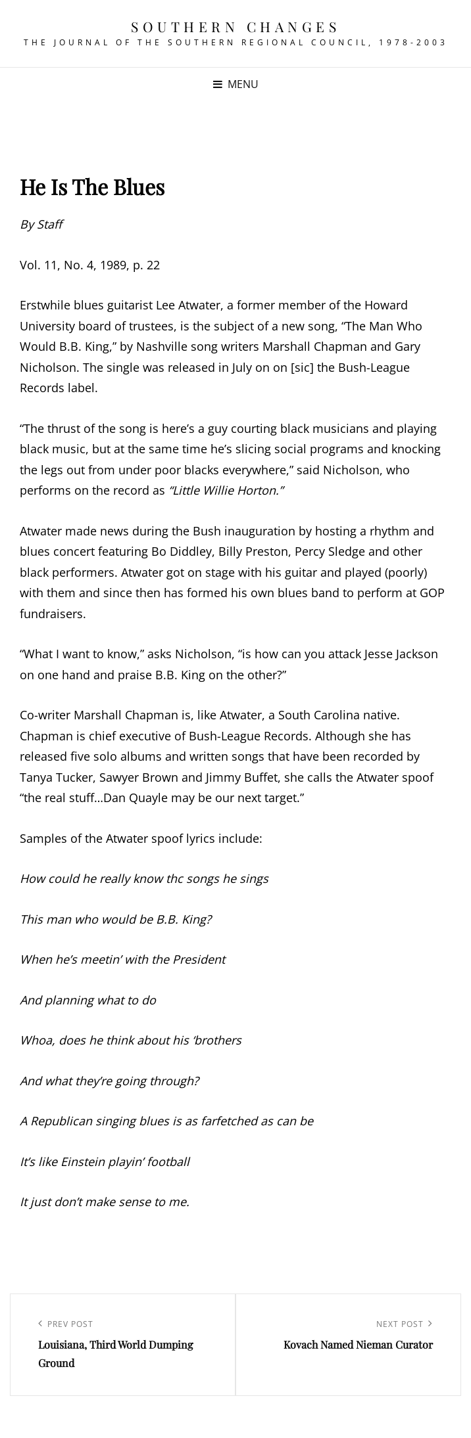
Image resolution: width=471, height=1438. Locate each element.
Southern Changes (235, 26)
